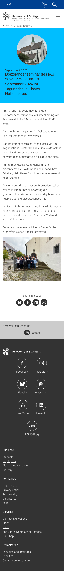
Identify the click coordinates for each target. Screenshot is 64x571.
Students (8, 456)
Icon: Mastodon (41, 384)
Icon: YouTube (23, 405)
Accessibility (10, 494)
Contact (32, 333)
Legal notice (10, 485)
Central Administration (16, 560)
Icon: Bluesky (22, 384)
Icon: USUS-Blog (32, 426)
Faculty (8, 26)
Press (6, 523)
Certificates (9, 498)
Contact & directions (15, 518)
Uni (4, 4)
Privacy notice (11, 490)
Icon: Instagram (42, 363)
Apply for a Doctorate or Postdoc (22, 531)
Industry (7, 470)
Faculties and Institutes (17, 551)
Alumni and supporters (16, 465)
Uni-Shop (8, 536)
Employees (9, 461)
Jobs (6, 527)
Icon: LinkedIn (41, 405)
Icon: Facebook (22, 363)
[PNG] (32, 259)
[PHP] (27, 302)
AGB (5, 503)
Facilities (8, 556)
